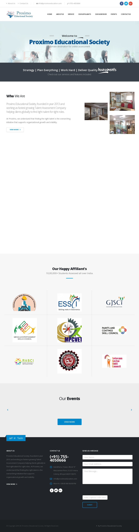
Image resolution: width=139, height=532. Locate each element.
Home (49, 14)
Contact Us (23, 3)
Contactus (126, 14)
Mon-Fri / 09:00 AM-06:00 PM (64, 483)
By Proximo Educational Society (110, 526)
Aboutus (60, 14)
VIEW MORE (69, 422)
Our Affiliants (84, 14)
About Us (10, 3)
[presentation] (7, 410)
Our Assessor (101, 14)
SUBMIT (89, 505)
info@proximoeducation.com (65, 479)
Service (71, 14)
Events (114, 14)
